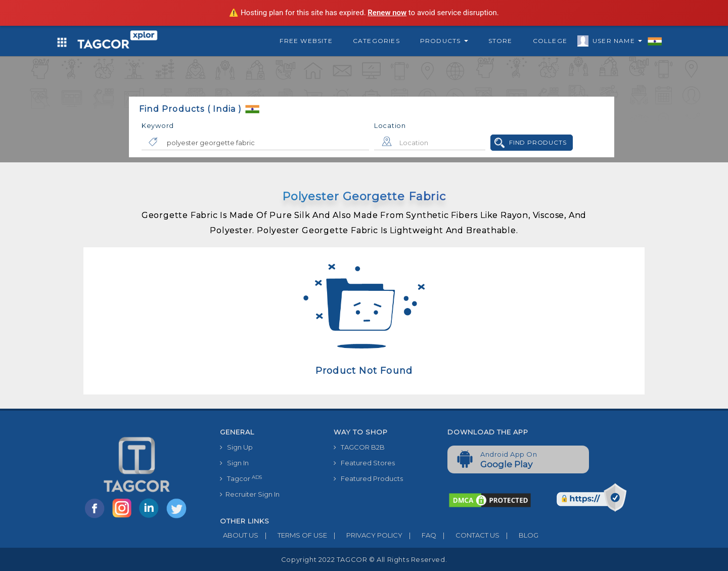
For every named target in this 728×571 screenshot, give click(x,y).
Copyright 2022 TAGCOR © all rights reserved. (364, 559)
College (550, 41)
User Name (614, 42)
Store (500, 41)
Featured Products (368, 478)
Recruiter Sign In (250, 494)
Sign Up (236, 447)
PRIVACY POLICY (364, 535)
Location (390, 125)
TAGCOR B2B (359, 447)
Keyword (158, 125)
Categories (376, 41)
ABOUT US (239, 535)
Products (444, 41)
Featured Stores (364, 463)
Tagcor (241, 478)
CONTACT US (467, 535)
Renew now (387, 12)
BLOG (518, 535)
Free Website (306, 41)
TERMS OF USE (292, 535)
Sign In (234, 463)
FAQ (419, 535)
